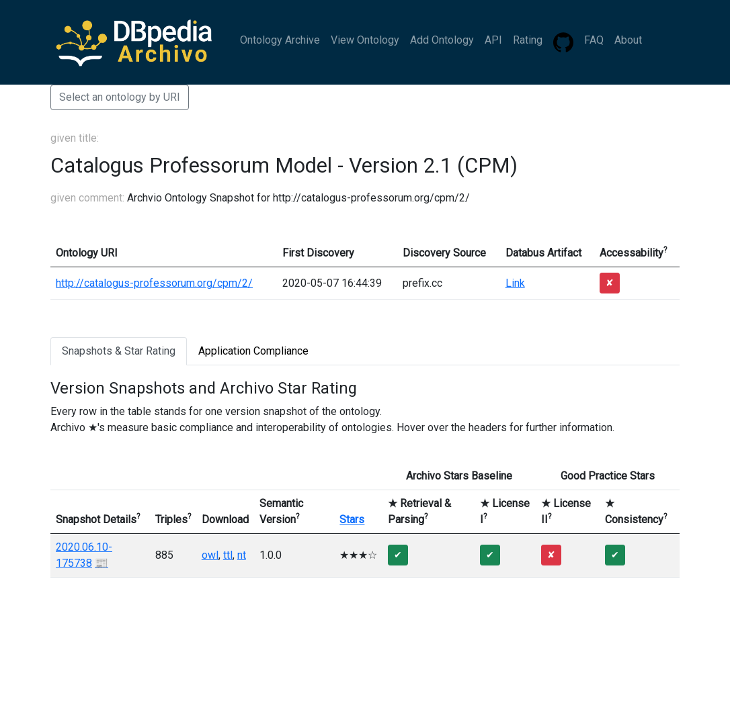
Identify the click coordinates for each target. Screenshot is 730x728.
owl (210, 555)
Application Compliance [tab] (253, 351)
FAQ (594, 40)
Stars (351, 519)
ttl (228, 555)
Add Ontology (442, 40)
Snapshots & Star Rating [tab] (118, 351)
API (493, 40)
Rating (527, 40)
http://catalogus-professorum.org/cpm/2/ (154, 283)
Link (515, 283)
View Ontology (365, 40)
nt (241, 555)
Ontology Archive (280, 40)
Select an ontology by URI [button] (119, 97)
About (628, 40)
